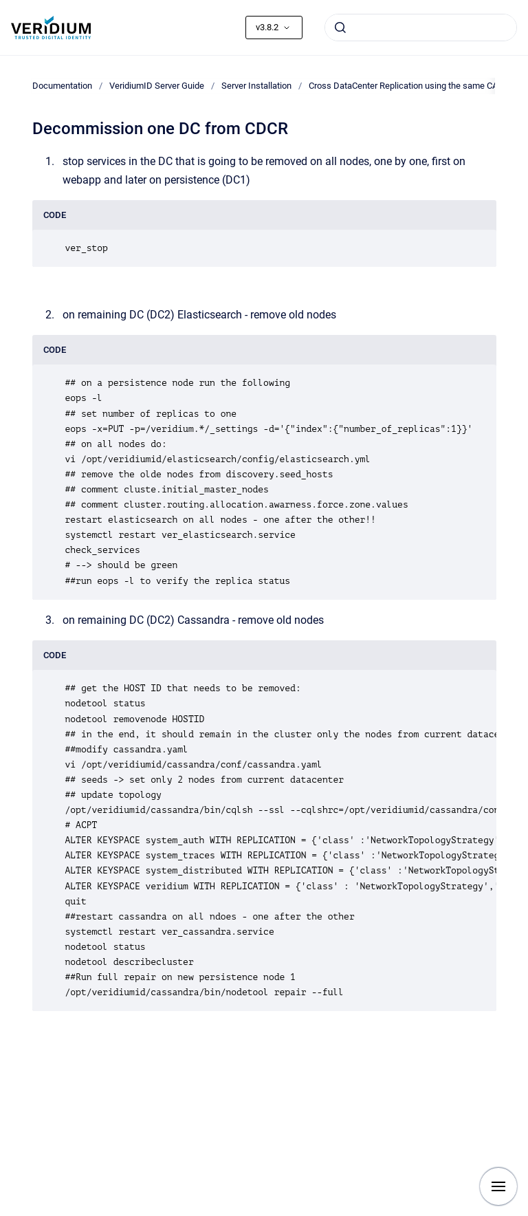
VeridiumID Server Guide (156, 85)
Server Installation (256, 85)
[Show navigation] (498, 1186)
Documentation (62, 85)
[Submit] (340, 28)
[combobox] (420, 27)
